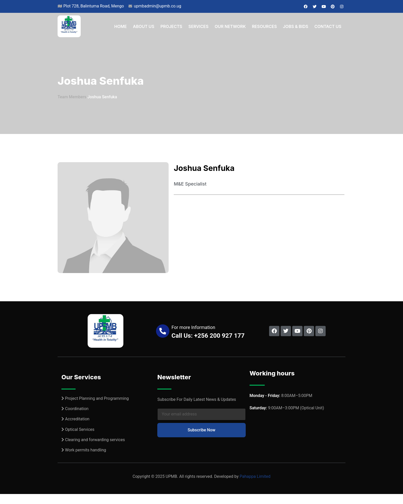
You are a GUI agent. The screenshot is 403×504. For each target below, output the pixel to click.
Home (120, 26)
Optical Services (79, 429)
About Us (143, 26)
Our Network (230, 26)
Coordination (76, 408)
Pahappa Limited (255, 476)
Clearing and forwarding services (95, 439)
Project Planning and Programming (97, 398)
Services (198, 26)
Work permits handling (85, 450)
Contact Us (327, 26)
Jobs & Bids (295, 26)
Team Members (72, 96)
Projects (171, 26)
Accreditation (77, 418)
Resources (264, 26)
